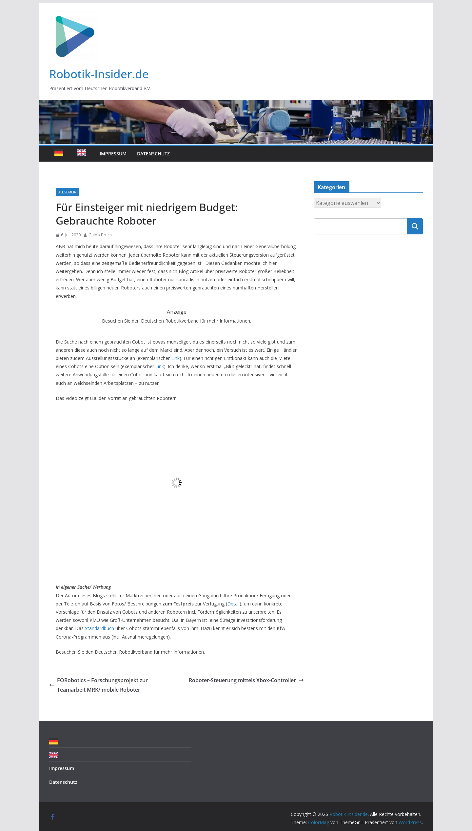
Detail (233, 604)
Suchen (415, 226)
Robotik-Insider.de (99, 74)
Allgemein (67, 192)
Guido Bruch (100, 235)
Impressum (113, 153)
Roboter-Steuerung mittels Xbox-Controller (246, 680)
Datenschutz (153, 153)
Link (175, 358)
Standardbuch (99, 628)
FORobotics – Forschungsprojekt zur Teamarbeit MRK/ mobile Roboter (98, 685)
